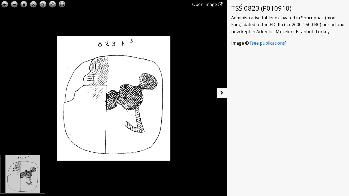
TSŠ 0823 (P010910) (261, 8)
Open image (207, 4)
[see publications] (268, 43)
